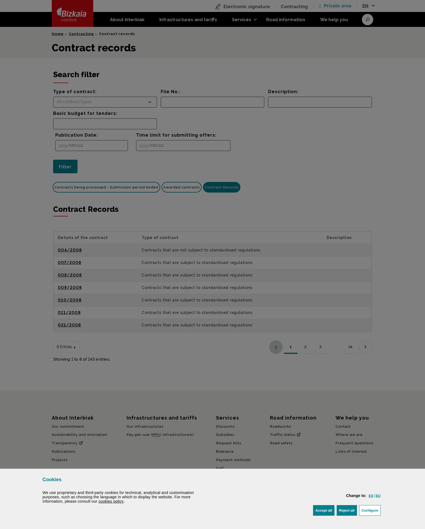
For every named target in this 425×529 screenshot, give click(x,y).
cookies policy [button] (111, 501)
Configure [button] (371, 509)
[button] (371, 496)
